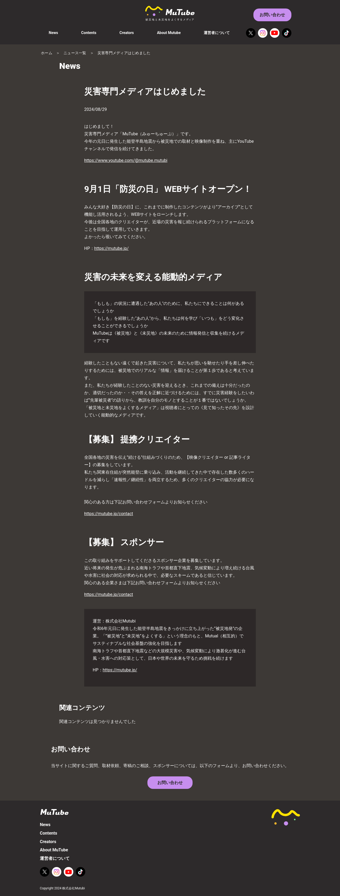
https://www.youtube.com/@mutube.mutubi (125, 160)
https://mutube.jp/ (111, 248)
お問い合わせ (272, 14)
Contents (88, 33)
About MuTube (54, 849)
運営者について (217, 33)
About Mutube (169, 33)
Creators (127, 33)
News (53, 33)
